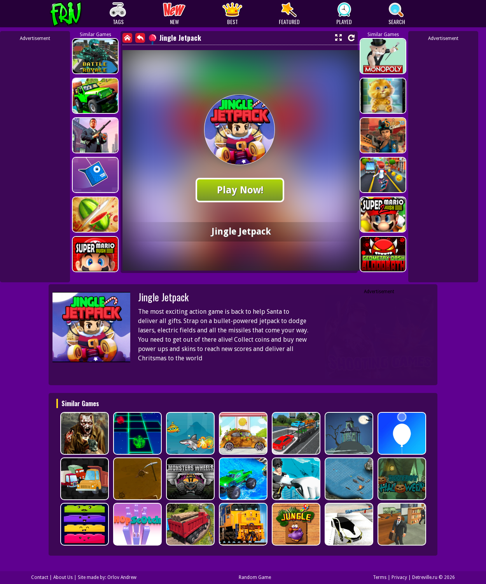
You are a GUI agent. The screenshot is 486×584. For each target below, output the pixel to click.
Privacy (399, 577)
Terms (379, 577)
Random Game (255, 577)
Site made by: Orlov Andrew (107, 577)
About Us (63, 577)
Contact (39, 577)
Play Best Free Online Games (80, 14)
